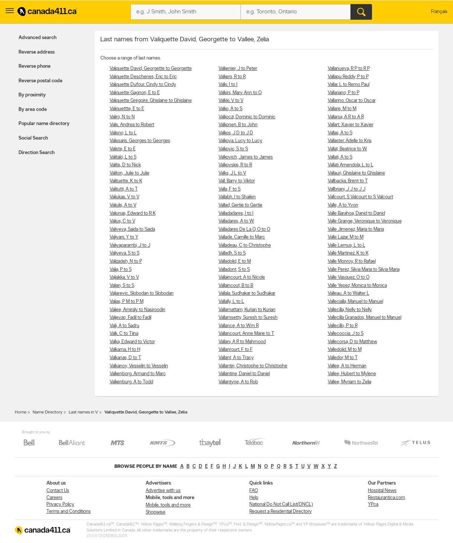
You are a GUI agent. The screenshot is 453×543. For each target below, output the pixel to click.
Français (439, 11)
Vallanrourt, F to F (236, 349)
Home (20, 412)
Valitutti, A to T (124, 189)
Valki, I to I (228, 84)
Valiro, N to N (122, 117)
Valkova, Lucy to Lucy (240, 140)
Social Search (33, 138)
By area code (33, 109)
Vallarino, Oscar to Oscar (352, 100)
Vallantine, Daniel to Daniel (244, 373)
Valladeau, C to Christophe (245, 245)
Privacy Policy (60, 504)
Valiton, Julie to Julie (129, 173)
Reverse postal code (40, 81)
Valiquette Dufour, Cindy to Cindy (143, 84)
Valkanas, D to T (125, 357)
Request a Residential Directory (280, 511)
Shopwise (155, 512)
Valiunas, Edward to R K (133, 213)
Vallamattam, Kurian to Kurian (247, 309)
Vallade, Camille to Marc (242, 237)
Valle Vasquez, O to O (348, 277)
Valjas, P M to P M (126, 301)
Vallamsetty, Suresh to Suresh (248, 317)
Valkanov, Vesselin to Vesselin (139, 366)
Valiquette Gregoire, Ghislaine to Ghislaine (151, 100)
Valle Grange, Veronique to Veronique (365, 221)
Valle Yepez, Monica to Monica (357, 285)
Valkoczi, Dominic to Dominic (247, 117)
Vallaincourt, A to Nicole (242, 277)
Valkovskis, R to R (235, 165)
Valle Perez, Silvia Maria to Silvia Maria (363, 269)
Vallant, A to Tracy (236, 357)
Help (253, 497)
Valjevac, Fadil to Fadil (130, 317)
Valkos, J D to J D (236, 133)
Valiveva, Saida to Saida (132, 229)
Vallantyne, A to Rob (238, 382)
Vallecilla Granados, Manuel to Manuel (364, 317)
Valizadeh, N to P (126, 261)
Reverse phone (35, 66)
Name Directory (47, 412)
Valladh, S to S (232, 253)
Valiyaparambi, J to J (130, 245)
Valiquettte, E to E (127, 108)
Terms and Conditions (68, 511)
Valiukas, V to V (124, 197)
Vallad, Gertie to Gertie (240, 205)
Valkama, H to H (125, 349)
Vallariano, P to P (343, 92)
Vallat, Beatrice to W (347, 149)
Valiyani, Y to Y (124, 237)
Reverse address (37, 52)
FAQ (253, 490)
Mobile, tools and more (168, 505)
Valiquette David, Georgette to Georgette (151, 68)
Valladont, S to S (234, 269)
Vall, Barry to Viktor (237, 181)
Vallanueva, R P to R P (349, 68)
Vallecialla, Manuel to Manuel (355, 301)
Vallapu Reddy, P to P (348, 76)
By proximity (32, 95)
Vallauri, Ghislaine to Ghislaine (356, 173)
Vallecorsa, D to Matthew (352, 341)
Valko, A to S (230, 108)
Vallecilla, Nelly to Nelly (350, 309)
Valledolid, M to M (345, 349)
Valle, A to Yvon (343, 205)
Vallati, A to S (340, 157)
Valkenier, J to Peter (238, 68)
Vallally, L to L (231, 301)
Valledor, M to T (343, 357)
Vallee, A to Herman (347, 366)
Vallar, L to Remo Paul (348, 84)
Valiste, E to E (123, 149)
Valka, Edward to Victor (132, 341)
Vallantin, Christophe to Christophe (253, 366)
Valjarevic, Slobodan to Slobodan (142, 293)
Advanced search (37, 37)
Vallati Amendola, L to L (350, 165)
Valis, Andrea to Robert (132, 124)
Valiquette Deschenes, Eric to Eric (143, 76)
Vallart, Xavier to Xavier (350, 124)
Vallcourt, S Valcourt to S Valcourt (360, 197)
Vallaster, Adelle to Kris (350, 140)
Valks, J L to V (232, 173)
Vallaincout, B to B (236, 285)
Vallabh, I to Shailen (237, 197)
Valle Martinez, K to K (348, 253)
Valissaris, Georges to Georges (140, 140)
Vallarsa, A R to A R (346, 117)
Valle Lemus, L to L (346, 245)
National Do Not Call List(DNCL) (281, 504)
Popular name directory (44, 123)
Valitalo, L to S (123, 157)
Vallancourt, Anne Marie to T (246, 333)
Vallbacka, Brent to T (348, 181)
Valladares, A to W (236, 221)
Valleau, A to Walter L (348, 293)
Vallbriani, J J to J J (346, 189)
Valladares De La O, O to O (244, 229)
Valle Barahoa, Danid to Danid (356, 213)
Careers (54, 497)
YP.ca (373, 504)
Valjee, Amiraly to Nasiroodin (137, 309)
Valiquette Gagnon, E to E (135, 92)
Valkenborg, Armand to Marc (138, 373)
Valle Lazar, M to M (345, 237)
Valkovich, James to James (246, 157)
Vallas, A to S (340, 133)
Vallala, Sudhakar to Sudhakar (247, 293)
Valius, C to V (122, 221)
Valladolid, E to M (235, 261)
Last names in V (83, 412)
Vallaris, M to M (342, 108)
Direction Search (37, 152)
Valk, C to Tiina (124, 333)
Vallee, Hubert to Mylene (352, 373)
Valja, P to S (121, 269)
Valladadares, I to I (236, 213)
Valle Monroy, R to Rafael (352, 261)
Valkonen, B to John (238, 124)
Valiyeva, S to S (124, 253)
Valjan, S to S (122, 285)
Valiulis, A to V (123, 205)
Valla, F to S (229, 189)
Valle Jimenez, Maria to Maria (356, 229)
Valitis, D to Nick (125, 165)
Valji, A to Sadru (124, 325)
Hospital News (382, 490)
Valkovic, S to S (233, 149)
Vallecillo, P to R (342, 325)
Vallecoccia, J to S (345, 333)
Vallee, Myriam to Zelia (349, 382)
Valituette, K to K (126, 181)
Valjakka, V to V (124, 277)
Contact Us (57, 490)
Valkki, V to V (231, 100)
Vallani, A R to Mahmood (242, 341)
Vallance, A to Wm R (239, 325)
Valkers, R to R (232, 76)
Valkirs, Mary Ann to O (240, 92)
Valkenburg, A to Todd (131, 382)
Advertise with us (163, 490)
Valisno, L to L (123, 133)
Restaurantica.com (386, 497)
